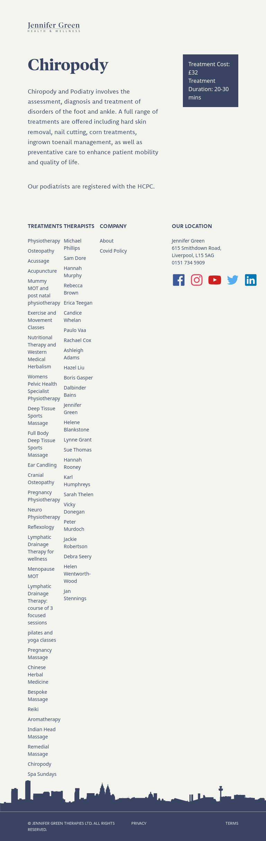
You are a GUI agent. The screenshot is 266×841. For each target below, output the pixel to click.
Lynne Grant (78, 439)
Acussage (38, 260)
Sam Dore (75, 258)
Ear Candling (42, 465)
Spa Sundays (42, 774)
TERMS (231, 823)
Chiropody (39, 764)
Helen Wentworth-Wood (77, 573)
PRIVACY (139, 823)
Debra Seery (77, 556)
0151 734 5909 (188, 262)
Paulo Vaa (75, 330)
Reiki (33, 709)
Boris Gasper (78, 377)
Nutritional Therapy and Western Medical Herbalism (42, 352)
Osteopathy (41, 250)
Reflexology (41, 527)
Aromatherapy (44, 719)
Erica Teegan (78, 302)
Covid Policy (113, 250)
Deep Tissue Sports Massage (41, 415)
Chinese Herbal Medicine (38, 674)
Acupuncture (42, 271)
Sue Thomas (77, 449)
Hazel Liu (74, 367)
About (107, 240)
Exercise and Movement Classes (42, 320)
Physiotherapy (44, 240)
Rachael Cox (77, 340)
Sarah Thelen (79, 494)
